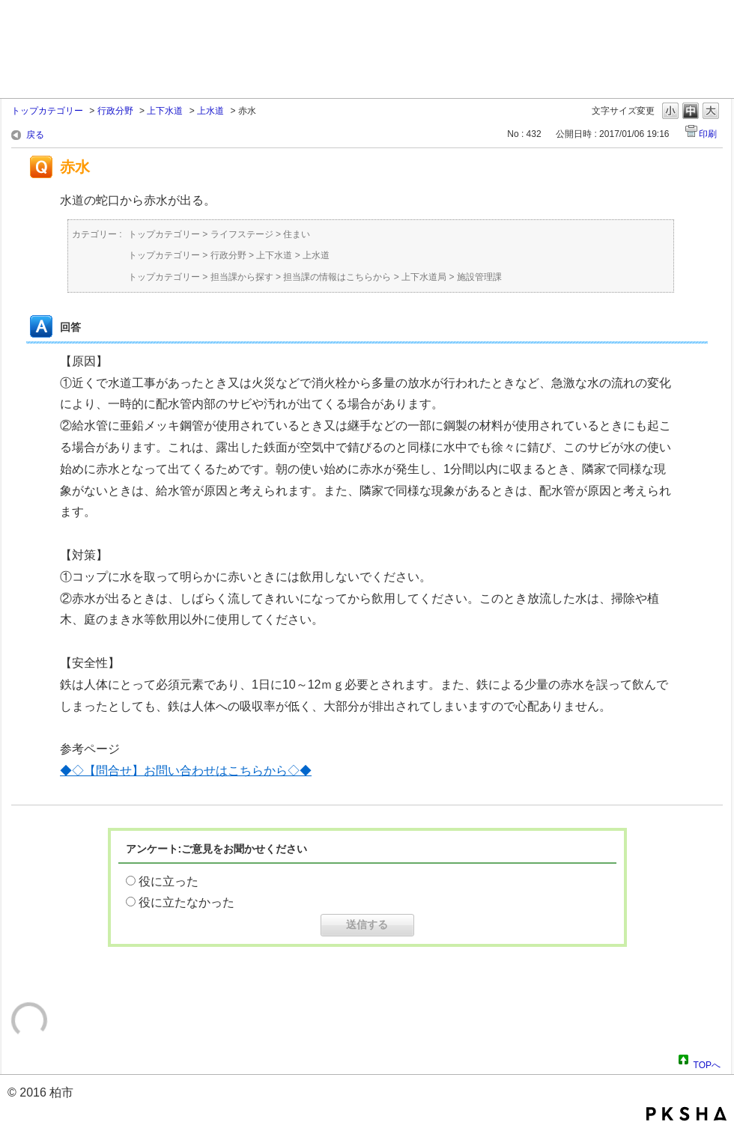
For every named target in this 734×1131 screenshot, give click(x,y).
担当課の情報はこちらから (337, 277)
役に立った (168, 881)
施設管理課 (479, 277)
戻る (35, 134)
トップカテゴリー (47, 111)
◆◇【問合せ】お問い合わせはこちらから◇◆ (186, 770)
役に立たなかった (186, 902)
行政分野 (115, 111)
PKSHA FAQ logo (686, 1114)
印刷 (708, 134)
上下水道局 (423, 277)
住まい (296, 234)
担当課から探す (241, 277)
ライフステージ (241, 234)
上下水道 (165, 111)
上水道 (210, 111)
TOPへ (707, 1063)
